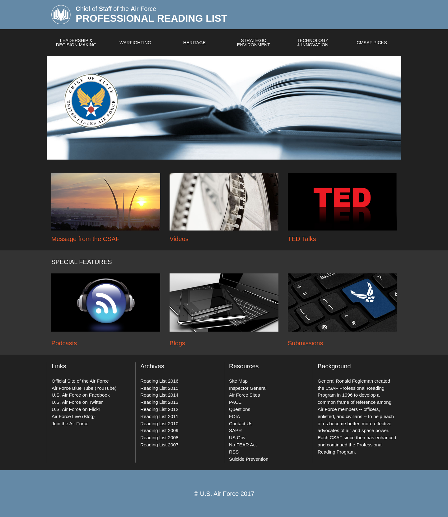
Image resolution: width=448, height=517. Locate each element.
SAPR (235, 430)
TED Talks (302, 238)
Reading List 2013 (159, 402)
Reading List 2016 (159, 381)
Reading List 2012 (159, 409)
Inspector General (248, 388)
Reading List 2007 (159, 444)
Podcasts (64, 343)
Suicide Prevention (248, 459)
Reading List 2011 (159, 416)
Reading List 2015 (159, 388)
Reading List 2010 (159, 423)
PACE (235, 402)
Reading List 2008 (159, 437)
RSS (234, 451)
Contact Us (240, 423)
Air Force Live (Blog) (73, 416)
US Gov (237, 437)
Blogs (177, 343)
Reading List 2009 (159, 430)
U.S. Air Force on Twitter (77, 402)
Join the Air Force (70, 423)
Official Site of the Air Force (80, 381)
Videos (179, 238)
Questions (239, 409)
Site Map (238, 381)
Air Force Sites (244, 395)
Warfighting (135, 42)
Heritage (194, 42)
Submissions (305, 343)
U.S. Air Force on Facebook (81, 395)
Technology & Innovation (312, 42)
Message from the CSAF (85, 238)
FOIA (234, 416)
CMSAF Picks (372, 42)
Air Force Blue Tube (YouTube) (84, 388)
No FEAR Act (243, 444)
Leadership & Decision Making (76, 42)
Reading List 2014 (159, 395)
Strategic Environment (253, 42)
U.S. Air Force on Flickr (76, 409)
